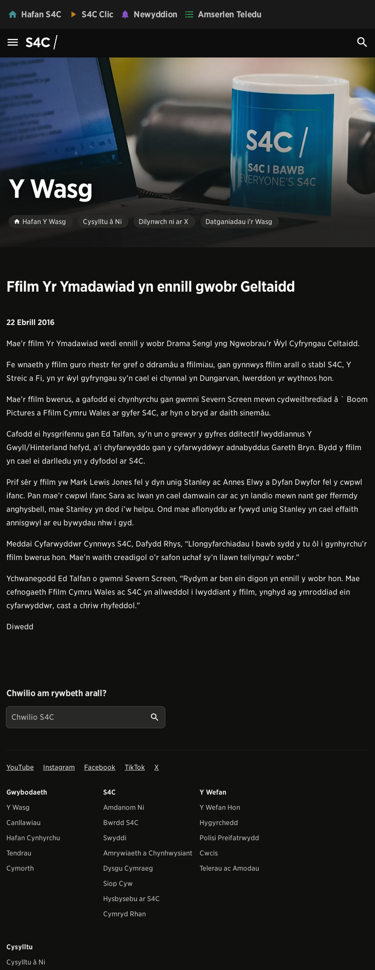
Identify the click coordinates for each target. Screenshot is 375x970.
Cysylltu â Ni (25, 962)
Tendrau (18, 853)
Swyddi (114, 838)
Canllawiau (23, 823)
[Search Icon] (362, 42)
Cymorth (20, 868)
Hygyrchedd (219, 823)
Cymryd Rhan (124, 914)
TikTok (135, 767)
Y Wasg (18, 807)
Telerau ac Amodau (229, 868)
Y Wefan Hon (220, 807)
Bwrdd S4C (121, 823)
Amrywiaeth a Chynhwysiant (147, 853)
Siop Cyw (118, 884)
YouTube (20, 767)
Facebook (99, 767)
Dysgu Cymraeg (128, 868)
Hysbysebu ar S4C (131, 899)
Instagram (59, 767)
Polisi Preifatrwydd (229, 838)
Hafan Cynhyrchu (33, 838)
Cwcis (209, 853)
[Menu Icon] (12, 43)
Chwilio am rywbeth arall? (56, 693)
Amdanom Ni (123, 807)
